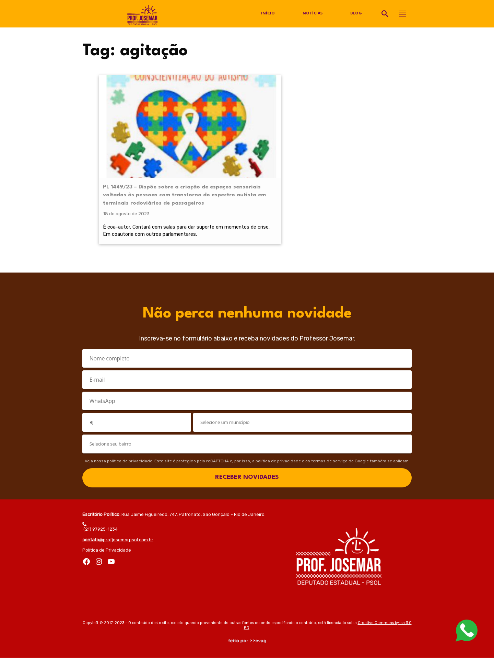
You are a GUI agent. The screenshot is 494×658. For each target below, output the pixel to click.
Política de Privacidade (106, 550)
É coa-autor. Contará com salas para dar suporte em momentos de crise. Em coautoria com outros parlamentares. (133, 220)
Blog (356, 14)
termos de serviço (329, 461)
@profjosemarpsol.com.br (117, 539)
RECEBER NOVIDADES (247, 478)
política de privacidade (129, 461)
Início (267, 14)
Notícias (312, 14)
